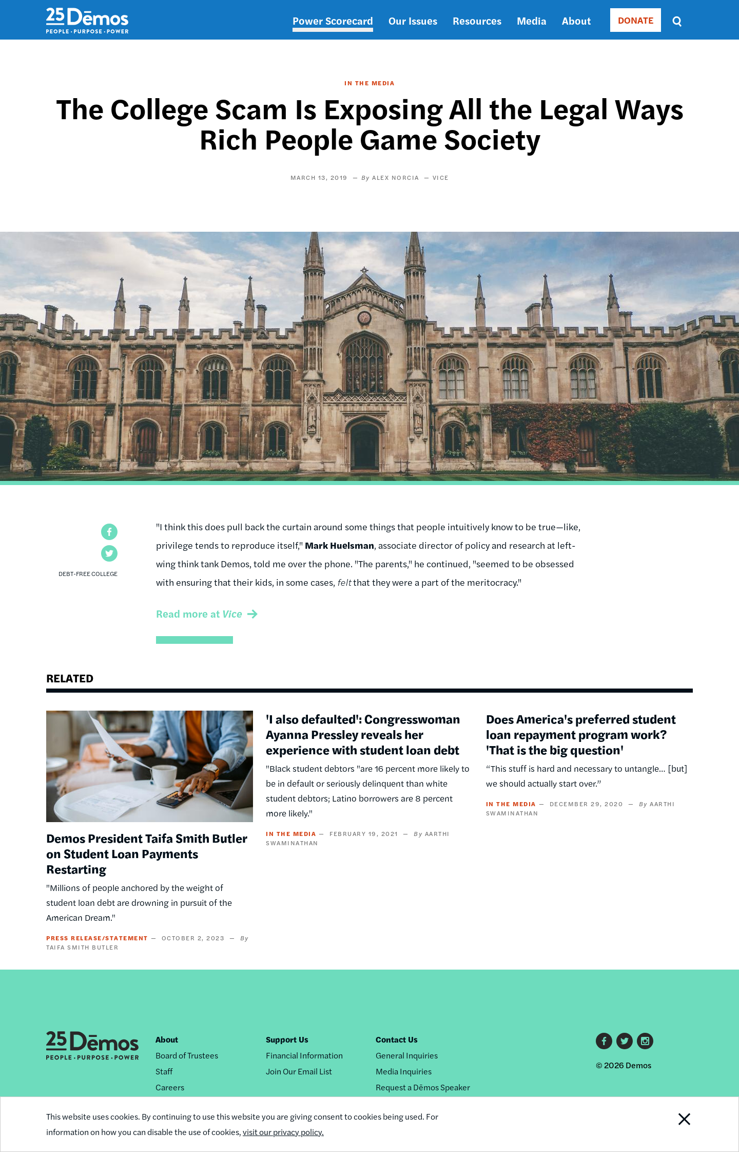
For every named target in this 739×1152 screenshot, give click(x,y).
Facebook (604, 1041)
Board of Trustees (186, 1055)
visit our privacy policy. (283, 1132)
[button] (109, 532)
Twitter (624, 1041)
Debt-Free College (88, 573)
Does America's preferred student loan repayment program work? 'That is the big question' (581, 734)
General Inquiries (407, 1055)
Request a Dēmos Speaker (423, 1087)
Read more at (199, 613)
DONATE (635, 19)
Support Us (287, 1039)
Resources (477, 20)
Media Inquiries (404, 1071)
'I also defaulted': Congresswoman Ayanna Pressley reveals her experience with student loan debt (363, 734)
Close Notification (672, 1124)
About (576, 20)
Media (532, 20)
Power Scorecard (333, 20)
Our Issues (412, 20)
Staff (163, 1071)
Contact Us (397, 1039)
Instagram (645, 1041)
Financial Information (304, 1055)
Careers (169, 1087)
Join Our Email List (299, 1071)
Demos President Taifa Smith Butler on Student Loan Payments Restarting (146, 853)
